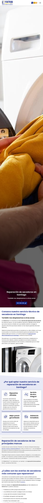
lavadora (23, 482)
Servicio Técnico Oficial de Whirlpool (11, 448)
